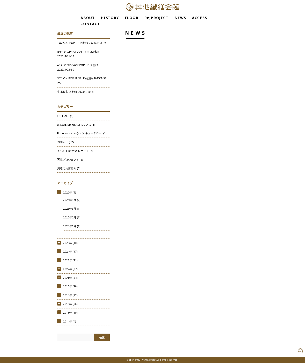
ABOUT (88, 17)
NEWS (180, 17)
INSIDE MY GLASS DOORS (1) (76, 124)
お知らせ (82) (65, 142)
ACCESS (199, 17)
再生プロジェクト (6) (70, 159)
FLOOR (131, 17)
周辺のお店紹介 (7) (68, 168)
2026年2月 (69, 217)
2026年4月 (69, 200)
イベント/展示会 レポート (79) (76, 151)
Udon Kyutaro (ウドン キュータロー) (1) (82, 133)
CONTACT (90, 23)
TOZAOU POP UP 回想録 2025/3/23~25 (82, 43)
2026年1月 (69, 226)
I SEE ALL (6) (65, 116)
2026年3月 (69, 208)
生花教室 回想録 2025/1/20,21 (76, 92)
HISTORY (110, 17)
